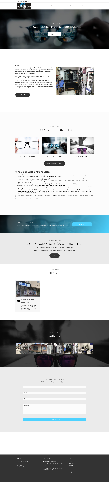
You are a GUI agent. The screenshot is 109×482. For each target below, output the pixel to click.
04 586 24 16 (22, 465)
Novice (89, 6)
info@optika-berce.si (22, 466)
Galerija (84, 6)
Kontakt (66, 6)
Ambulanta (59, 6)
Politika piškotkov (21, 469)
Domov (53, 6)
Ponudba (72, 6)
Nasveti (78, 6)
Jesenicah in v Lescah (48, 199)
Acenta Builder (59, 479)
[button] (54, 34)
